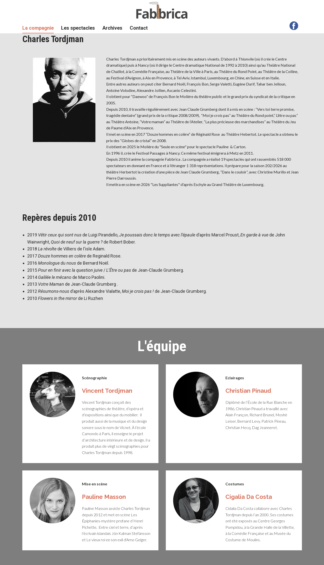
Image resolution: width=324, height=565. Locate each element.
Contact (139, 28)
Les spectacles (78, 28)
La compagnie (38, 28)
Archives (112, 28)
